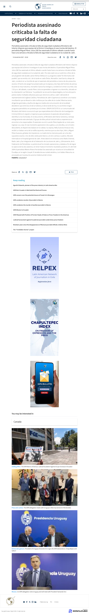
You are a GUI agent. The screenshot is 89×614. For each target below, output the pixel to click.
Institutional (9, 13)
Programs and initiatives (45, 13)
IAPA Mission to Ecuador (21, 210)
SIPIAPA (14, 19)
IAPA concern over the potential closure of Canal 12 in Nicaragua (33, 195)
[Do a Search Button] (9, 6)
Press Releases (63, 13)
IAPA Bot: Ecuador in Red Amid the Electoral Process (30, 190)
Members (83, 13)
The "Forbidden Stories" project (23, 230)
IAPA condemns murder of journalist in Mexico (28, 200)
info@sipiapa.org (44, 602)
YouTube (24, 602)
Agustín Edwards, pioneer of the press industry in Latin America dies (35, 185)
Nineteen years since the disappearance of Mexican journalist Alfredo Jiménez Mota (40, 225)
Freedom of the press (25, 13)
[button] (79, 4)
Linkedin (35, 602)
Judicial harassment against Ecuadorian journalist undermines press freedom (38, 220)
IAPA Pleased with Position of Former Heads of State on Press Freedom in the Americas (41, 215)
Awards (72, 13)
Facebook (27, 602)
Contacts (56, 602)
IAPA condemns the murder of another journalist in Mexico (32, 205)
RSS (51, 602)
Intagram (32, 602)
